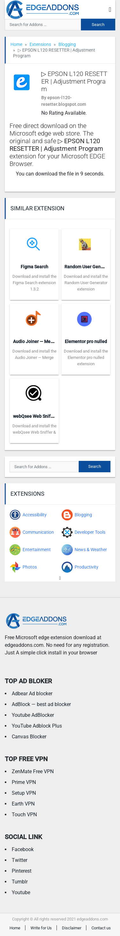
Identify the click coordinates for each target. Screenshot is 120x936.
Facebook (23, 849)
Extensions (40, 44)
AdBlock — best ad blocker (41, 704)
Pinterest (21, 871)
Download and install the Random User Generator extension (86, 282)
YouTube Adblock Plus (37, 726)
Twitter (19, 860)
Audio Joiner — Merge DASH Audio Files (53, 341)
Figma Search (34, 266)
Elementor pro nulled (86, 341)
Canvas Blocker (29, 737)
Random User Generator (88, 266)
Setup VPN (24, 793)
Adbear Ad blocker (32, 694)
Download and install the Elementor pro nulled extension (86, 357)
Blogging (67, 44)
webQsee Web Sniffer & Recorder (46, 416)
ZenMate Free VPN (33, 771)
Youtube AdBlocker (33, 715)
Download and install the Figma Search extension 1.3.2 (34, 282)
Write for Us (41, 928)
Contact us (101, 928)
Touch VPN (24, 815)
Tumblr (20, 882)
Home (16, 44)
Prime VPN (24, 782)
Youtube (21, 892)
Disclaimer (71, 928)
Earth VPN (23, 804)
